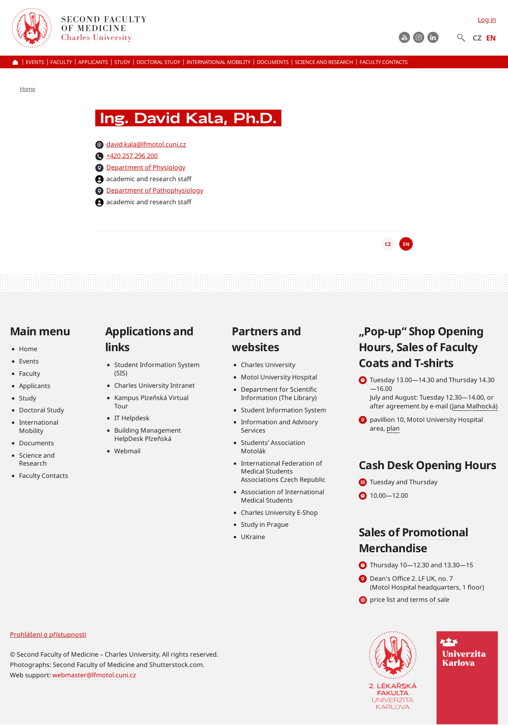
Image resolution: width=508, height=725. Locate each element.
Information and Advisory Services (279, 426)
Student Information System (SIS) (157, 368)
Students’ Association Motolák (273, 446)
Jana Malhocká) (475, 406)
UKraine (253, 536)
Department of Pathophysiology (154, 190)
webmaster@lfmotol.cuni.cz (94, 675)
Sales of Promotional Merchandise (413, 539)
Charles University (268, 364)
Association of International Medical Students (282, 496)
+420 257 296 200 (132, 155)
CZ (477, 38)
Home (27, 89)
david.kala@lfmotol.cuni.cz (146, 144)
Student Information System (283, 410)
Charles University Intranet (154, 385)
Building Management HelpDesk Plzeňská (147, 434)
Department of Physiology (145, 167)
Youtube (404, 37)
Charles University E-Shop (279, 512)
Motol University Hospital (279, 377)
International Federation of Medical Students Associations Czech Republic (283, 471)
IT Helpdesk (132, 418)
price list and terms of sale (409, 599)
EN (491, 38)
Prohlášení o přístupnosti (48, 634)
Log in (487, 19)
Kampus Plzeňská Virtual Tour (151, 401)
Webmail (127, 451)
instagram (418, 37)
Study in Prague (265, 524)
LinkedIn (433, 37)
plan (393, 428)
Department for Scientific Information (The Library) (279, 393)
